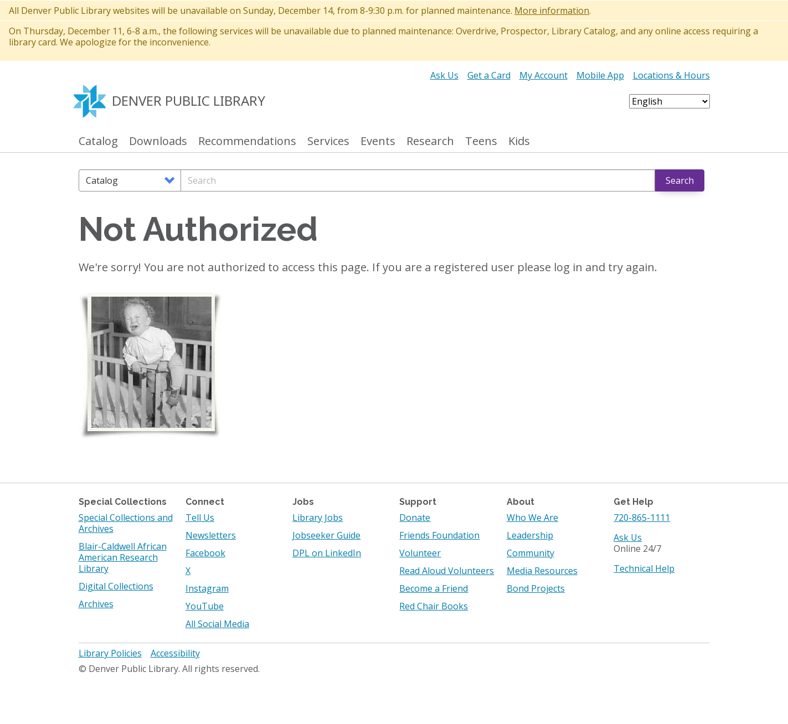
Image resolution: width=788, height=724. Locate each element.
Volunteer (420, 553)
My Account (543, 75)
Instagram (207, 588)
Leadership (530, 535)
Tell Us (200, 517)
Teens (481, 141)
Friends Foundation (439, 535)
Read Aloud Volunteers (446, 571)
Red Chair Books (433, 606)
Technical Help (644, 568)
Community (530, 553)
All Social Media (217, 624)
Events (377, 141)
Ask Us (444, 75)
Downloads (158, 141)
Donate (414, 517)
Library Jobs (317, 517)
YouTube (205, 606)
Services (328, 141)
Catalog (98, 141)
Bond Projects (536, 588)
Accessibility (175, 653)
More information (551, 10)
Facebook (205, 553)
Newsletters (211, 535)
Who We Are (532, 517)
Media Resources (542, 571)
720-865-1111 (642, 517)
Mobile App (600, 75)
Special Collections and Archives (126, 523)
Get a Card (489, 75)
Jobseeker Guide (326, 535)
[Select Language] (669, 101)
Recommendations (247, 141)
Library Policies (110, 653)
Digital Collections (116, 586)
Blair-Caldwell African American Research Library (123, 557)
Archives (96, 604)
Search (680, 180)
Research (430, 141)
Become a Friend (433, 588)
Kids (519, 141)
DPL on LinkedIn (326, 553)
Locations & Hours (671, 75)
